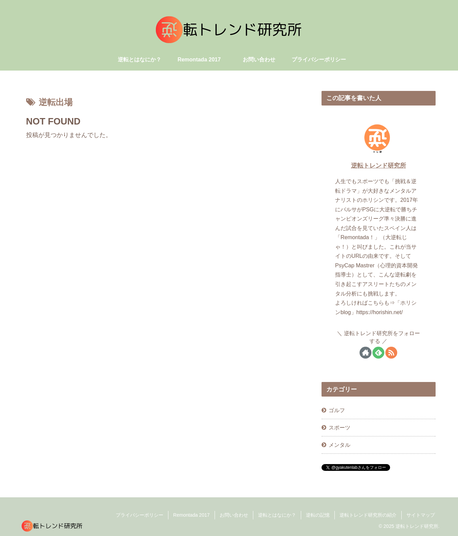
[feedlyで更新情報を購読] (378, 353)
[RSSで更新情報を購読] (391, 353)
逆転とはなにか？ (277, 515)
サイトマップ (420, 515)
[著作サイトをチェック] (365, 353)
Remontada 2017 (191, 515)
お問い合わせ (234, 515)
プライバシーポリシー (139, 515)
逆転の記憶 (318, 515)
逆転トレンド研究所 (378, 165)
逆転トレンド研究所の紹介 (368, 515)
